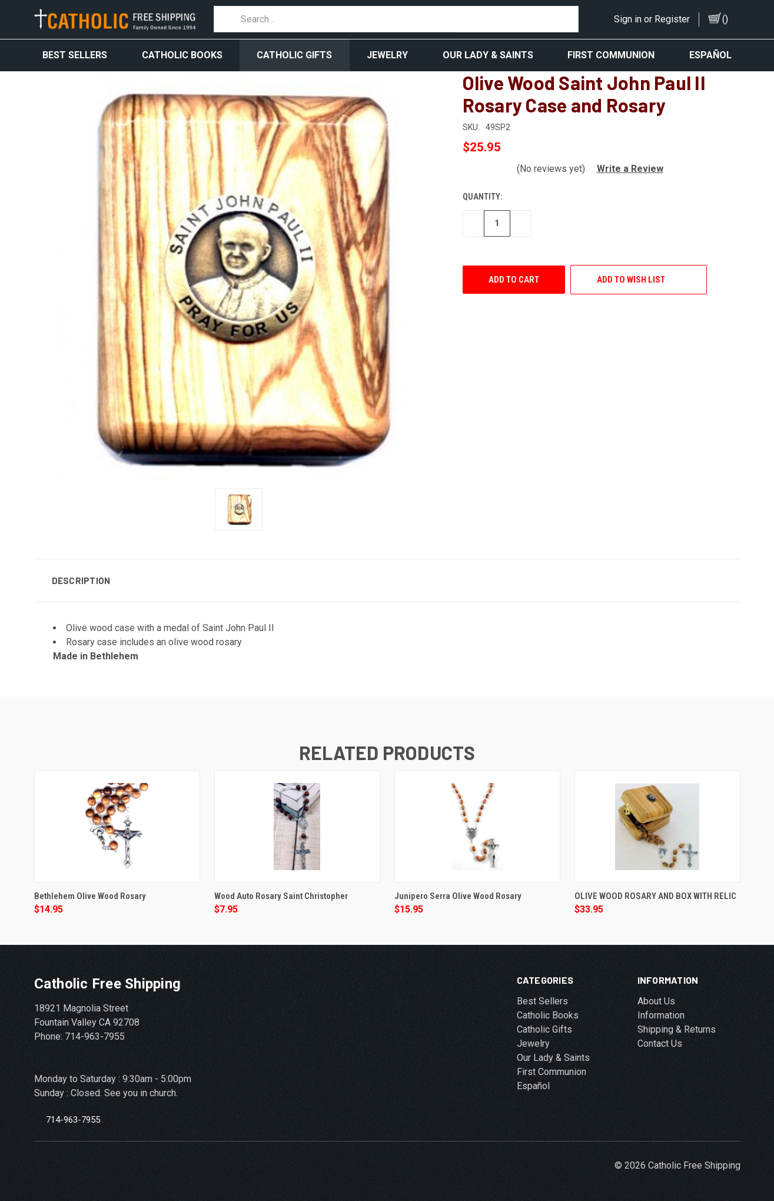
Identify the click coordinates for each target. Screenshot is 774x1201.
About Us (656, 995)
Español (710, 55)
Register (672, 19)
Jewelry (387, 55)
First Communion (611, 55)
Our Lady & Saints (488, 55)
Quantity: (482, 191)
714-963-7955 (73, 1114)
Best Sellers (74, 55)
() (725, 19)
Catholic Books (182, 55)
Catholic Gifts (294, 55)
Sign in (628, 19)
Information (661, 1010)
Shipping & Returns (676, 1024)
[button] (625, 163)
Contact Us (659, 1038)
